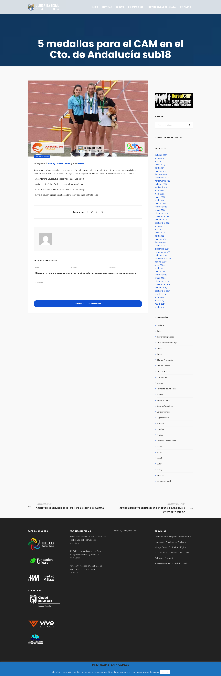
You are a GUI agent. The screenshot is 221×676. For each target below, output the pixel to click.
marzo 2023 (160, 171)
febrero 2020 (161, 275)
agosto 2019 (160, 294)
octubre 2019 (161, 288)
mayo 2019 (160, 304)
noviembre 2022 (162, 181)
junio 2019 (159, 301)
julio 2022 (159, 190)
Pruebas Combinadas (166, 441)
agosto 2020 (161, 262)
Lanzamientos (163, 412)
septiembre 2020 (163, 258)
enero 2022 (160, 210)
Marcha (160, 429)
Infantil (160, 395)
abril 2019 (159, 307)
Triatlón (160, 475)
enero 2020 (160, 278)
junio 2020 (160, 265)
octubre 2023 (161, 155)
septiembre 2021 (162, 223)
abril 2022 (159, 200)
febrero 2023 (161, 174)
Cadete (160, 325)
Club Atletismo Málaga (167, 343)
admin (80, 163)
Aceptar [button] (165, 672)
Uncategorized (164, 481)
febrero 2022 (161, 207)
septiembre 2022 (163, 187)
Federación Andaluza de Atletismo (170, 542)
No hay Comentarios (59, 163)
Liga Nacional (163, 418)
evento (160, 383)
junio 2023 (159, 161)
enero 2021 (160, 245)
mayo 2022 (160, 197)
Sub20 (160, 464)
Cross (159, 354)
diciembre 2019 (162, 281)
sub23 (159, 470)
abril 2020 (159, 268)
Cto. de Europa (163, 371)
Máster (160, 435)
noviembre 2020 (162, 252)
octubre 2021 (161, 220)
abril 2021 (159, 236)
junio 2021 (159, 229)
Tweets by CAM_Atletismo (125, 530)
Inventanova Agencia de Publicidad (171, 563)
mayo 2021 (160, 233)
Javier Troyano (163, 400)
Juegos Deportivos (165, 406)
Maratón (160, 423)
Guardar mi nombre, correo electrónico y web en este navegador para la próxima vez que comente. (86, 273)
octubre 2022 (161, 184)
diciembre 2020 (162, 249)
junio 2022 (159, 194)
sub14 (159, 446)
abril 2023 (159, 168)
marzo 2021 (160, 239)
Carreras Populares (165, 337)
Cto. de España (163, 366)
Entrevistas (162, 377)
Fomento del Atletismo (167, 389)
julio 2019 (159, 297)
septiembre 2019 (162, 291)
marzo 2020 (160, 271)
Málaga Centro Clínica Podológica (170, 547)
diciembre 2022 (162, 177)
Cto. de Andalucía (42, 156)
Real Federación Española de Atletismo (173, 537)
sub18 (159, 458)
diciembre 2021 (162, 213)
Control (160, 348)
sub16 (159, 452)
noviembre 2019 (162, 284)
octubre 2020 (161, 255)
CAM (159, 331)
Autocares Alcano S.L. (165, 558)
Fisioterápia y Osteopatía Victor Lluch (172, 553)
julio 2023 (159, 158)
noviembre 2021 (162, 216)
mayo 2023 (160, 165)
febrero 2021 (161, 242)
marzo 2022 (160, 203)
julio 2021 (159, 226)
